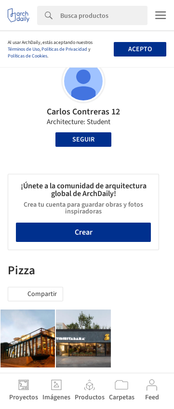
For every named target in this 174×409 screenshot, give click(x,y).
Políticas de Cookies (27, 56)
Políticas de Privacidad (64, 49)
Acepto (140, 49)
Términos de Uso (24, 49)
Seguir (83, 139)
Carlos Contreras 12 (83, 112)
